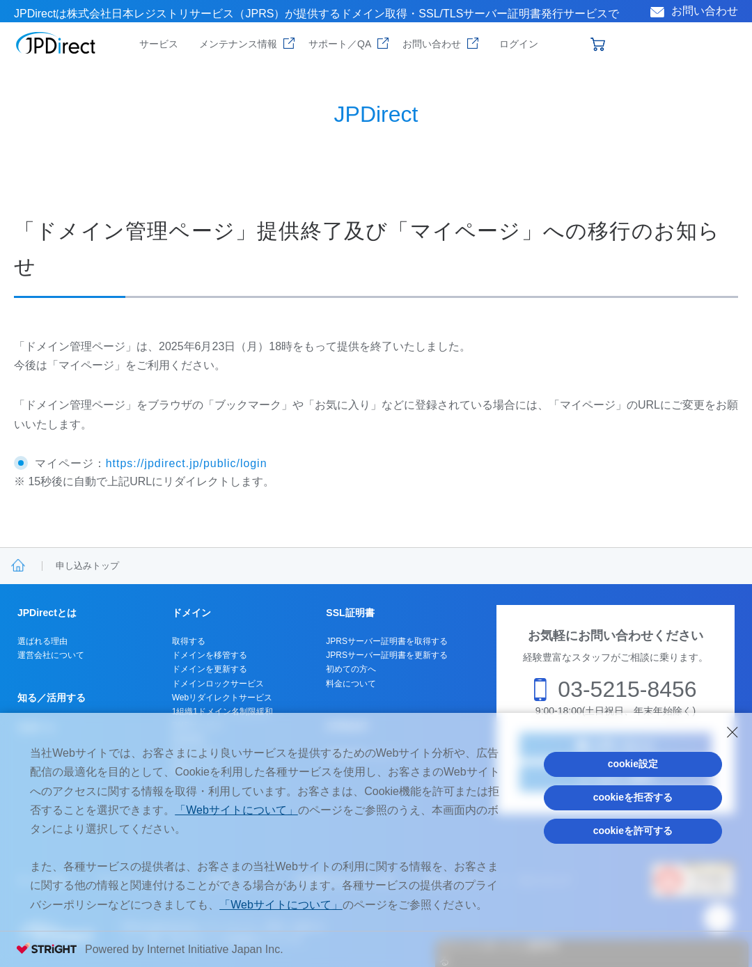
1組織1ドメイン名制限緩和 (222, 711)
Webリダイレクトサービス (222, 697)
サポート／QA (339, 43)
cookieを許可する (633, 830)
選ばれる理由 (42, 641)
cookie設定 (633, 763)
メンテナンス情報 (238, 43)
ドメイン (191, 612)
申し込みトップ (87, 565)
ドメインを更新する (209, 669)
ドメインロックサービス (218, 684)
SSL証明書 (350, 612)
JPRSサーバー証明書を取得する (387, 641)
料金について (351, 684)
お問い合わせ (704, 11)
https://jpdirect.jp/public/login (186, 463)
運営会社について (50, 655)
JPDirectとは (47, 612)
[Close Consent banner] (732, 732)
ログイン (518, 43)
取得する (188, 641)
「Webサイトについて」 (236, 810)
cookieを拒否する (633, 797)
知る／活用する (51, 697)
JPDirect (56, 43)
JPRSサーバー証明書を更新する (387, 655)
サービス (158, 43)
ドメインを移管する (209, 655)
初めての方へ (351, 669)
